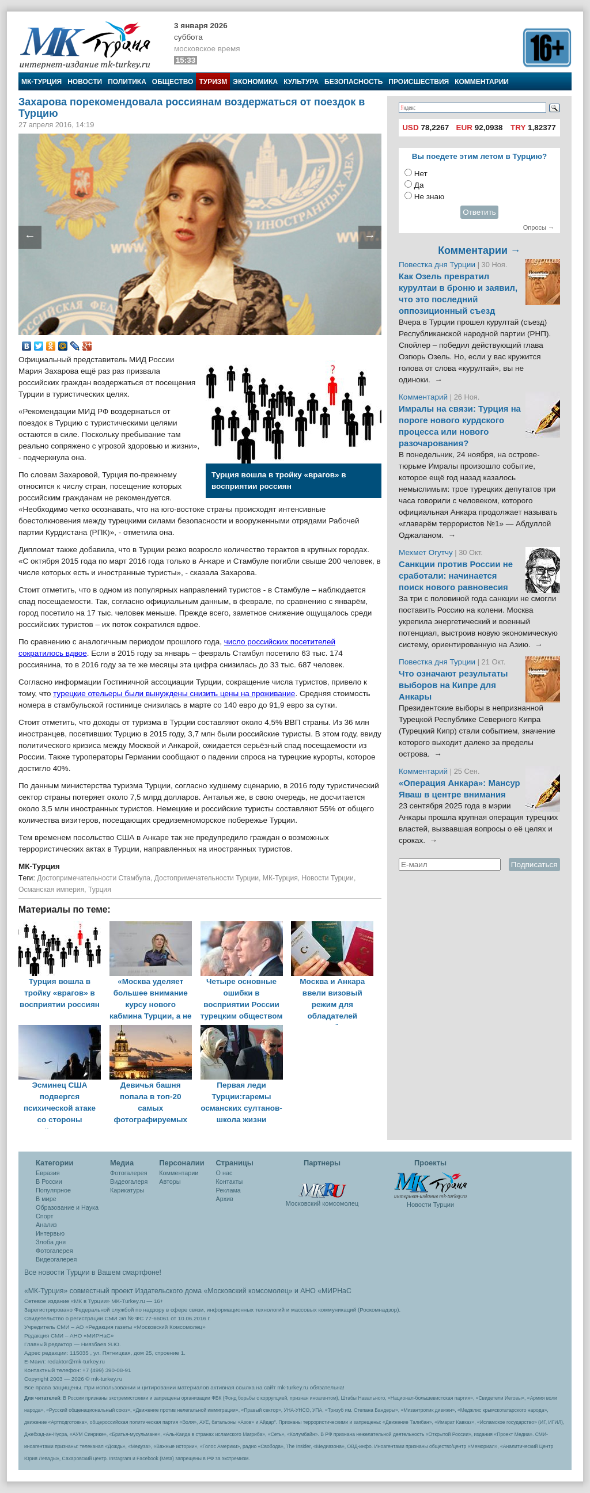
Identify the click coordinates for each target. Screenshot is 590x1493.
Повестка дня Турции (438, 264)
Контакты (229, 1181)
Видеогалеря (129, 1181)
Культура (301, 82)
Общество (173, 82)
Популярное (53, 1190)
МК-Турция (41, 82)
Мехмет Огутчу (426, 552)
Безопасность (353, 82)
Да (419, 185)
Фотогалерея (54, 1250)
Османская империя (51, 890)
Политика (127, 82)
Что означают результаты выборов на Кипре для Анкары (453, 685)
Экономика (255, 82)
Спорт (44, 1216)
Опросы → (538, 227)
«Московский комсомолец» (247, 1291)
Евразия (48, 1172)
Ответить (479, 212)
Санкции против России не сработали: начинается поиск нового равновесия (456, 576)
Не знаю (429, 196)
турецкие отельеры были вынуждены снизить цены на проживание (174, 693)
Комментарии (482, 82)
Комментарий (424, 397)
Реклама (228, 1190)
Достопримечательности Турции (206, 878)
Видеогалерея (56, 1259)
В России (49, 1181)
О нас (224, 1172)
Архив (224, 1198)
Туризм (213, 82)
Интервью (50, 1233)
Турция (99, 890)
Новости (84, 82)
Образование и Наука (67, 1207)
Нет (421, 173)
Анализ (46, 1224)
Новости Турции (328, 878)
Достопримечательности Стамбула (93, 878)
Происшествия (418, 82)
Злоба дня (51, 1242)
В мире (46, 1198)
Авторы (169, 1181)
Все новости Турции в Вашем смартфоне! (92, 1272)
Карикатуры (127, 1190)
